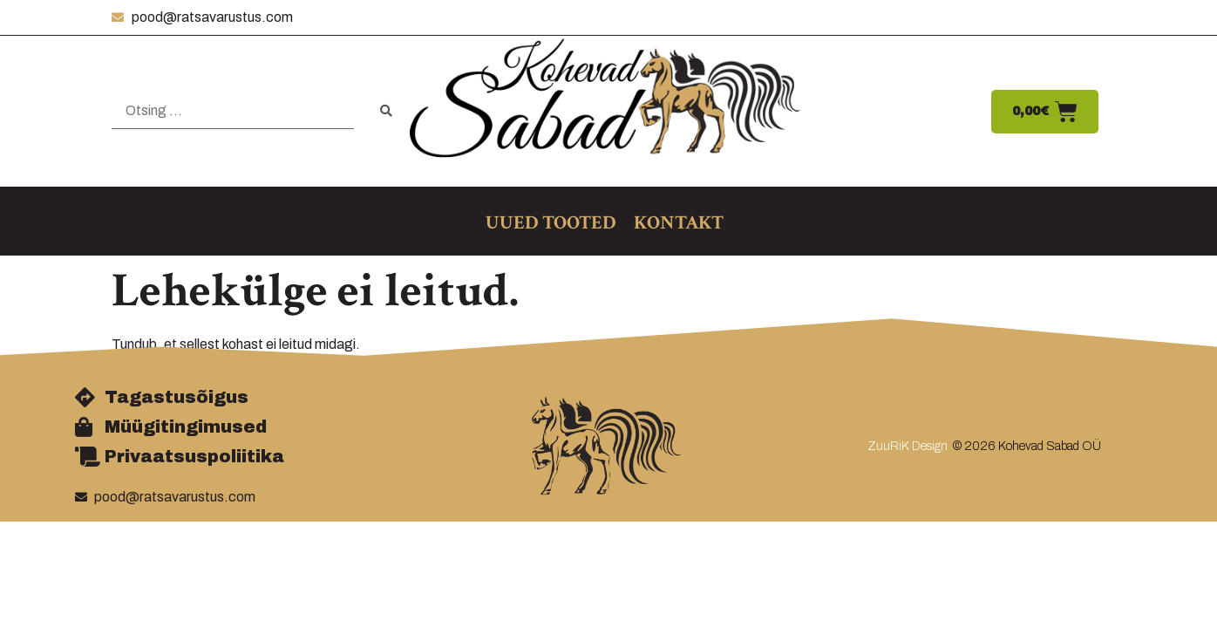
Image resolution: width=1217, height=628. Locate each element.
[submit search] (386, 111)
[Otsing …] (233, 111)
